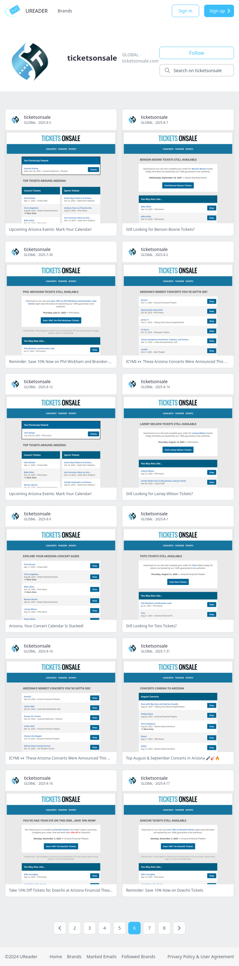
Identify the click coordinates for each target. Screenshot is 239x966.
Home (55, 956)
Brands (65, 11)
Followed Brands (138, 956)
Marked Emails (102, 956)
